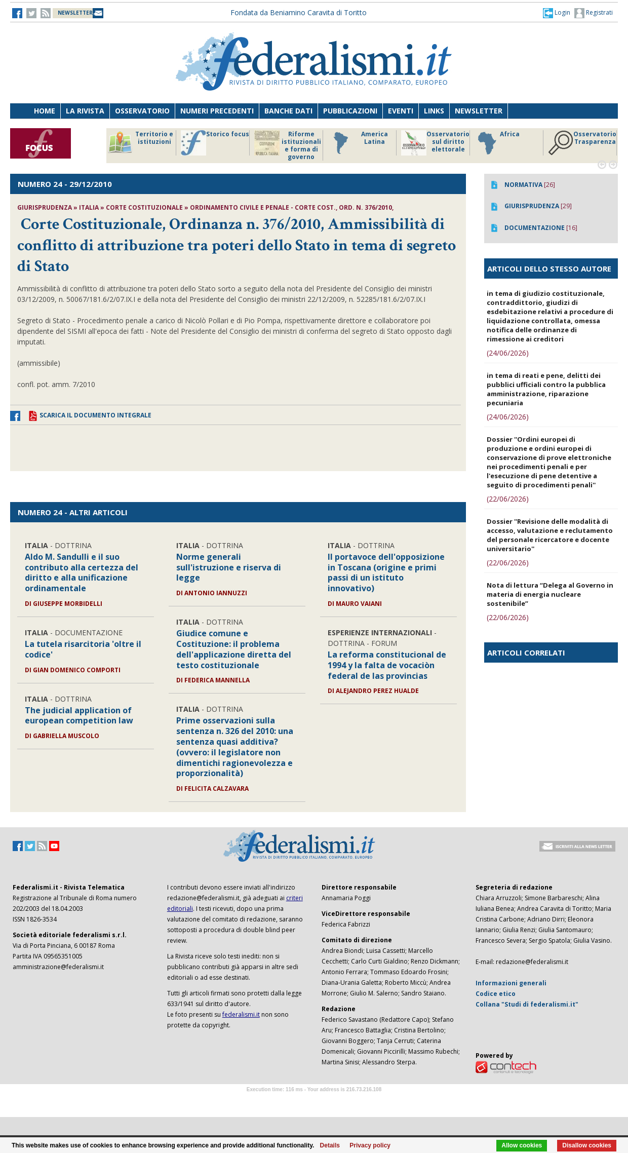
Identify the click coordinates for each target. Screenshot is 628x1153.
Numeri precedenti (217, 111)
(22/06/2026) (508, 499)
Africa (497, 143)
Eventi (400, 111)
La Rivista (85, 111)
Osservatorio (142, 111)
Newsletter (478, 111)
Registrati (593, 13)
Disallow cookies (586, 1145)
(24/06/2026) (508, 353)
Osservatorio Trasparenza (582, 143)
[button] (556, 13)
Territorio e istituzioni (140, 143)
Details (330, 1145)
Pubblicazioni (350, 111)
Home (44, 111)
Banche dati (288, 111)
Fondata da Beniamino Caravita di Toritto (298, 12)
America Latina (358, 143)
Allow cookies (521, 1145)
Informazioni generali (511, 983)
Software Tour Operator (314, 1101)
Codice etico (496, 993)
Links (434, 111)
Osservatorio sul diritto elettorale (435, 143)
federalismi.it (241, 1014)
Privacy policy (369, 1145)
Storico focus (215, 143)
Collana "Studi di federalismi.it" (527, 1004)
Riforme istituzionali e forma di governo (287, 145)
